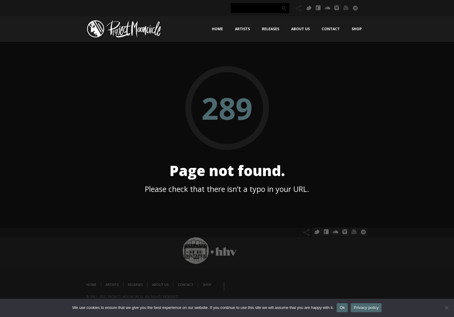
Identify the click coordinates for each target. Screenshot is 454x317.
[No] (447, 308)
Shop (357, 28)
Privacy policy (366, 307)
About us (300, 28)
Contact (331, 28)
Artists (242, 28)
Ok (342, 307)
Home (217, 28)
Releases (270, 28)
